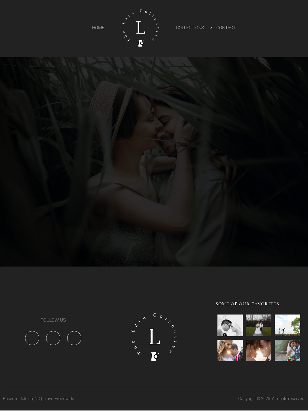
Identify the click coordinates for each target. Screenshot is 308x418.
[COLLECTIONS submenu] (210, 27)
